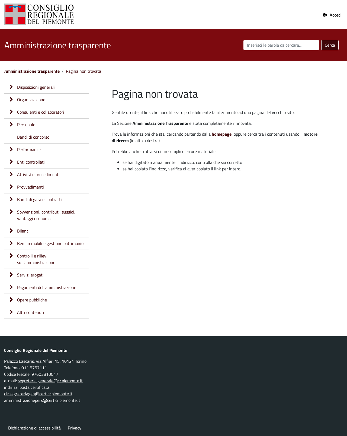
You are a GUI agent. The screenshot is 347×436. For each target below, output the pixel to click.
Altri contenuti (30, 312)
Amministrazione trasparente (32, 71)
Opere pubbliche (32, 300)
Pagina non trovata (83, 71)
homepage (222, 134)
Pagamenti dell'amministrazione (46, 287)
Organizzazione (31, 99)
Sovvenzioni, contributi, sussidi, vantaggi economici (46, 215)
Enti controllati (31, 162)
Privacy (74, 428)
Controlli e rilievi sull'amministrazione (36, 259)
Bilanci (23, 231)
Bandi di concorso (33, 137)
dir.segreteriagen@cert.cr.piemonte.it (38, 393)
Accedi (336, 15)
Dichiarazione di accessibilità (34, 428)
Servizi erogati (30, 275)
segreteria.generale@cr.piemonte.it (50, 380)
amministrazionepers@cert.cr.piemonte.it (42, 400)
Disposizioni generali (36, 87)
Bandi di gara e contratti (39, 199)
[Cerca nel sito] (281, 45)
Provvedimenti (30, 187)
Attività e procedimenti (38, 174)
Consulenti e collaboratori (40, 112)
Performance (29, 149)
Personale (26, 124)
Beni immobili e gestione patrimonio (50, 243)
